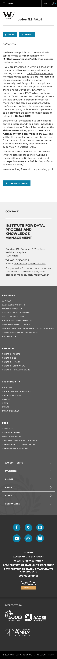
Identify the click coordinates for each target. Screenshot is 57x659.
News (5, 403)
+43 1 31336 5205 (19, 260)
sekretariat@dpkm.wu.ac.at (29, 263)
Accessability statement (28, 557)
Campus (6, 399)
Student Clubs (9, 337)
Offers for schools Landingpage (20, 333)
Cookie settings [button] (28, 576)
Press (8, 487)
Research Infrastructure (16, 370)
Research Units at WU (13, 366)
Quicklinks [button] (53, 3)
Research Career (11, 432)
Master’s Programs (12, 309)
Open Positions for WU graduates (20, 440)
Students (10, 471)
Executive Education (13, 317)
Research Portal (11, 354)
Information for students (16, 325)
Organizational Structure (16, 391)
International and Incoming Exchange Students (28, 329)
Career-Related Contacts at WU (19, 444)
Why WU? (7, 301)
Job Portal (8, 429)
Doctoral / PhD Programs (16, 313)
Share (11, 35)
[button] (8, 3)
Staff (8, 495)
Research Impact (11, 362)
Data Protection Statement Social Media (28, 565)
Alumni (9, 479)
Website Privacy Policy (28, 561)
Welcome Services (11, 436)
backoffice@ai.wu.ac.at (40, 73)
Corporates (12, 504)
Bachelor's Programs (13, 305)
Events (5, 407)
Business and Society (13, 395)
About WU (7, 387)
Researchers (9, 358)
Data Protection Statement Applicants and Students (28, 570)
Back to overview (19, 183)
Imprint (28, 552)
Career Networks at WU (15, 448)
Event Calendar (10, 411)
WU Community (14, 463)
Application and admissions (17, 321)
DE (45, 3)
